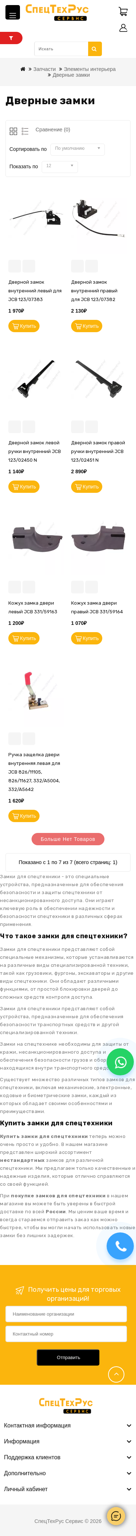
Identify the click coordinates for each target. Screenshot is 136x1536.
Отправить (68, 1357)
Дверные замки (71, 75)
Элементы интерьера (90, 69)
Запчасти (44, 69)
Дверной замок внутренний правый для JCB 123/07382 (94, 290)
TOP (116, 1374)
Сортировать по (28, 149)
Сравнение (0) (53, 129)
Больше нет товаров (68, 839)
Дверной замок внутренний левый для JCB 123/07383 (35, 290)
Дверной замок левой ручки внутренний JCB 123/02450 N (34, 451)
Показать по (23, 166)
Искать (94, 48)
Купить (28, 326)
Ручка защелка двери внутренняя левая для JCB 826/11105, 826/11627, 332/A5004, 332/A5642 (34, 772)
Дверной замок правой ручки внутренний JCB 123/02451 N (98, 451)
